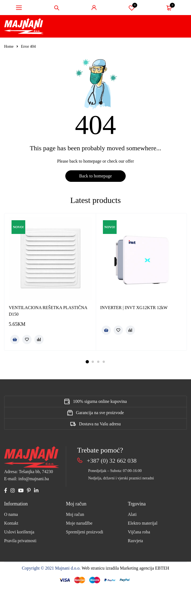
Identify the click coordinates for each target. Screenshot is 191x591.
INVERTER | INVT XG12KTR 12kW (133, 307)
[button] (14, 339)
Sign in (94, 8)
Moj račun (75, 514)
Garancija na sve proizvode (100, 412)
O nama (11, 514)
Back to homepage (95, 176)
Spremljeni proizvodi (84, 532)
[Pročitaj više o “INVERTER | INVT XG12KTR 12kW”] (106, 330)
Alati (132, 514)
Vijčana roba (139, 532)
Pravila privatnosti (20, 540)
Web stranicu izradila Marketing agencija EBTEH (125, 568)
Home (8, 46)
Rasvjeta (135, 540)
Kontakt (11, 523)
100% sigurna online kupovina (100, 401)
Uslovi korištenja (19, 532)
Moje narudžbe (79, 523)
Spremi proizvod (132, 8)
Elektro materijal (143, 523)
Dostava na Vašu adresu (100, 424)
